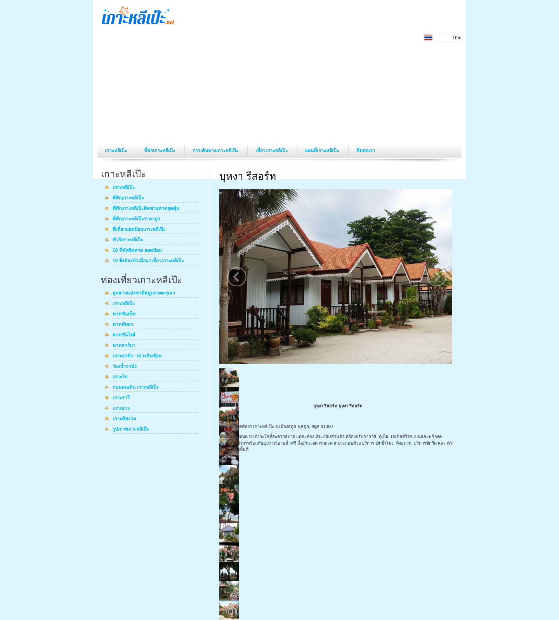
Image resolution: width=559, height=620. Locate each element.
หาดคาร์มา (124, 345)
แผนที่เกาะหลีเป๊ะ (322, 150)
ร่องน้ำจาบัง (125, 366)
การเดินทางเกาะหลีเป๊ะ (216, 150)
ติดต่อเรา (365, 150)
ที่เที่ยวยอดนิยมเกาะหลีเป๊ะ (139, 229)
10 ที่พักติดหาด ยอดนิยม (137, 250)
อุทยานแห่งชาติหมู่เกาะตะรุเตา (144, 293)
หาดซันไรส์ (124, 335)
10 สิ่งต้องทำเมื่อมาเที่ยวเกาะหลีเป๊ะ (148, 261)
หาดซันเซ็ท (124, 314)
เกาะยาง (121, 408)
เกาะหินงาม (124, 419)
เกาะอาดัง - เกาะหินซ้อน (137, 356)
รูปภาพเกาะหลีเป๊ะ (131, 429)
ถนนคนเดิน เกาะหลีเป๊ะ (136, 387)
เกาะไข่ (120, 377)
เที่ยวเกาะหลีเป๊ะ (272, 150)
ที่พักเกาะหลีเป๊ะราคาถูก (136, 219)
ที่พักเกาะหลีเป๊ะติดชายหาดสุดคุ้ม (146, 208)
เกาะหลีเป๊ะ (116, 150)
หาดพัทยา (123, 324)
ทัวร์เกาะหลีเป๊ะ (128, 240)
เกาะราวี (121, 398)
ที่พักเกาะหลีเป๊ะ (160, 150)
